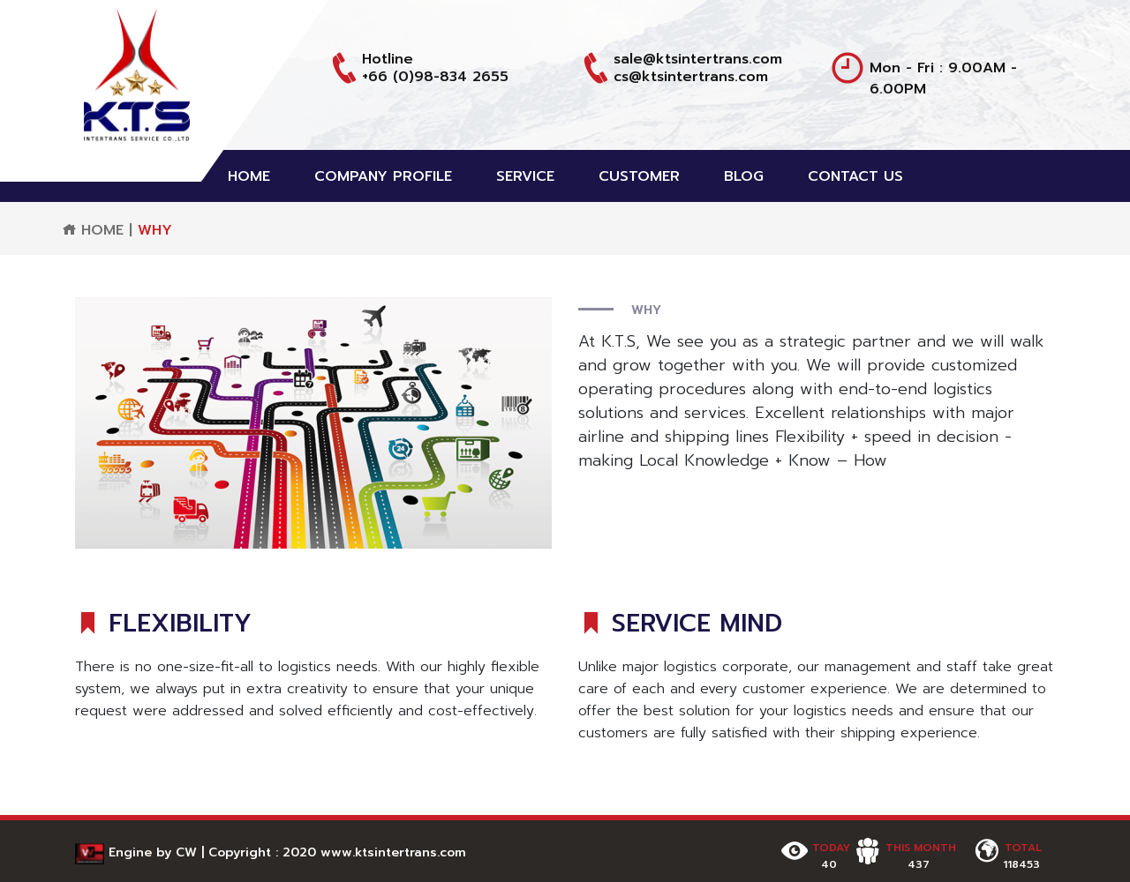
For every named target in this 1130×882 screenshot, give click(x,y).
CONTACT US (855, 176)
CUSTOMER (639, 176)
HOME (249, 176)
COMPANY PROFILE (383, 176)
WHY (155, 230)
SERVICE (525, 176)
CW (186, 852)
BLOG (744, 176)
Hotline (387, 59)
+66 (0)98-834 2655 (435, 76)
